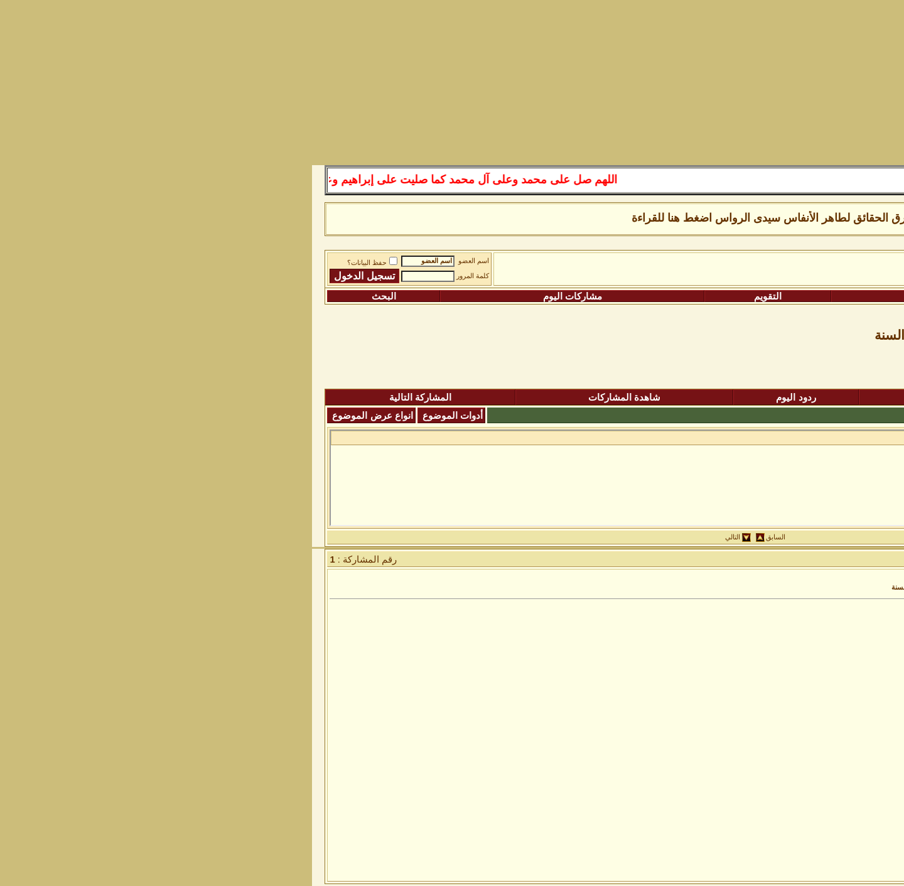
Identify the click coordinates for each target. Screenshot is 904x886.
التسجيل (804, 296)
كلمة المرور (169, 276)
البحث (80, 296)
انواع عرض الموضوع (69, 416)
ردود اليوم (492, 397)
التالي (429, 537)
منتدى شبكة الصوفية (825, 264)
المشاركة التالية (117, 397)
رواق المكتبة (647, 264)
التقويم (464, 296)
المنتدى (832, 397)
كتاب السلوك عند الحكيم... (781, 437)
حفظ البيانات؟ (69, 262)
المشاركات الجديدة (669, 397)
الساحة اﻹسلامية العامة (727, 264)
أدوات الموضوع (149, 416)
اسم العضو (170, 260)
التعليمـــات (628, 296)
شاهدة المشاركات (321, 397)
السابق (472, 537)
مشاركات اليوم (269, 296)
